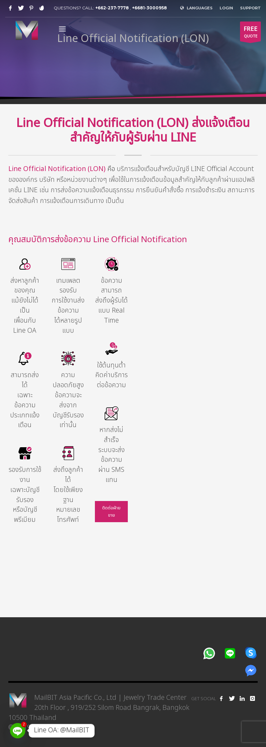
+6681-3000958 (149, 7)
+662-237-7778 (112, 7)
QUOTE (250, 33)
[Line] (17, 730)
